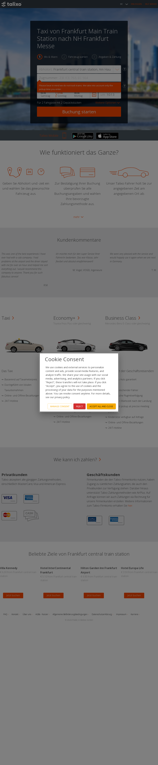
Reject (79, 406)
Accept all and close (101, 406)
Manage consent (59, 406)
